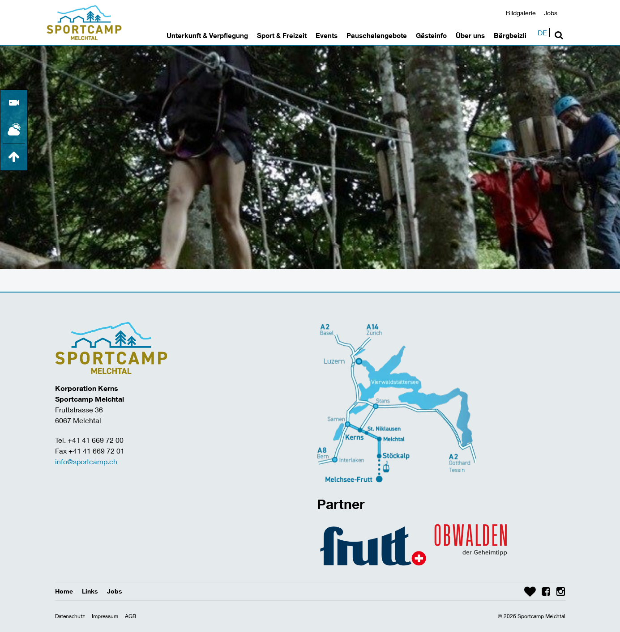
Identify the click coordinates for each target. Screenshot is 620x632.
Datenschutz (70, 616)
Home (64, 591)
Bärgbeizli (510, 35)
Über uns (470, 35)
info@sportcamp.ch (86, 461)
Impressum (105, 616)
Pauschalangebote (376, 35)
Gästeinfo (431, 35)
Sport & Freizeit (282, 35)
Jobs (550, 13)
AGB (130, 616)
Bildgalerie (521, 13)
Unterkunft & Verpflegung (207, 35)
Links (90, 591)
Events (327, 35)
